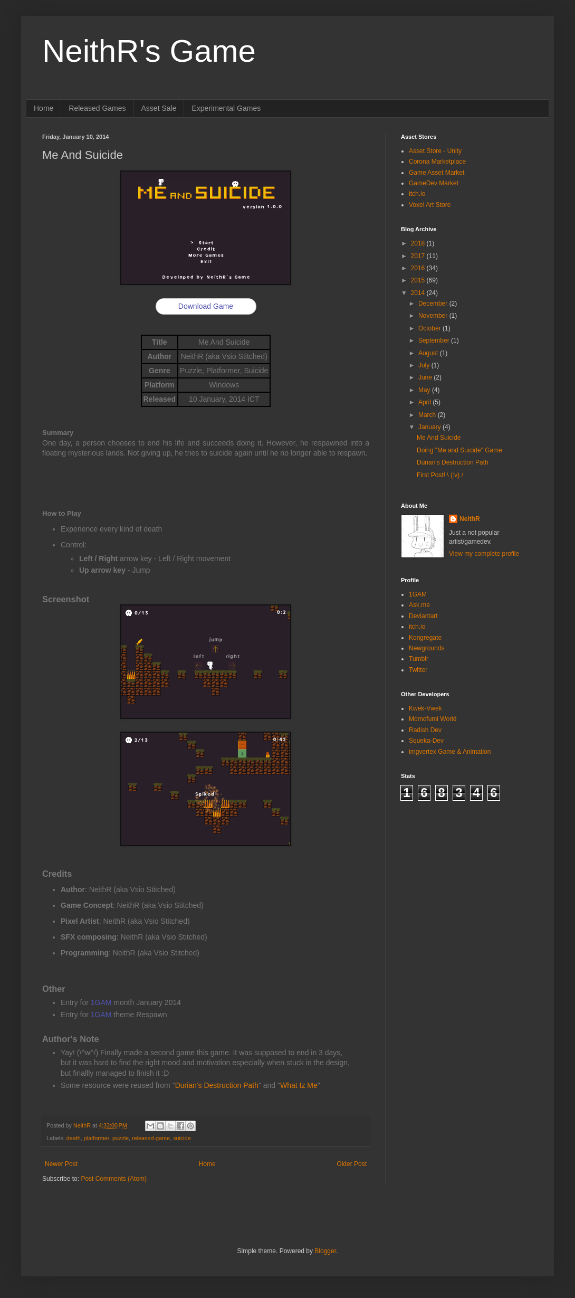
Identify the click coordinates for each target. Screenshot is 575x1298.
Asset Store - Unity (435, 151)
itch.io (417, 193)
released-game (151, 1138)
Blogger (325, 1251)
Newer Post (61, 1164)
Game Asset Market (436, 172)
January (430, 427)
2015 (419, 280)
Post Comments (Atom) (114, 1178)
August (429, 353)
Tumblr (418, 658)
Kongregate (425, 637)
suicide (182, 1138)
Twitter (418, 670)
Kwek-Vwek (425, 708)
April (425, 402)
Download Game (205, 306)
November (433, 315)
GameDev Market (433, 183)
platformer (96, 1138)
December (433, 303)
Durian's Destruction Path (216, 1085)
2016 (419, 268)
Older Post (352, 1164)
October (430, 328)
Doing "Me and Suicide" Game (459, 450)
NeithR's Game (149, 51)
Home (43, 108)
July (425, 365)
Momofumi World (432, 719)
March (428, 415)
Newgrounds (426, 648)
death (73, 1138)
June (426, 377)
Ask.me (419, 605)
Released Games (97, 108)
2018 (419, 243)
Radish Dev (425, 730)
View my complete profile (484, 553)
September (434, 340)
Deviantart (423, 616)
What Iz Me (299, 1085)
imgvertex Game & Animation (450, 751)
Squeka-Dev (426, 740)
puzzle (120, 1138)
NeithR (469, 519)
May (425, 390)
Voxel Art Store (430, 205)
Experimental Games (226, 108)
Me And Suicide (439, 437)
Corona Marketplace (437, 161)
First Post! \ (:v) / (440, 475)
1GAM (101, 1002)
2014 (419, 293)
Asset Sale (159, 108)
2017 (419, 256)
